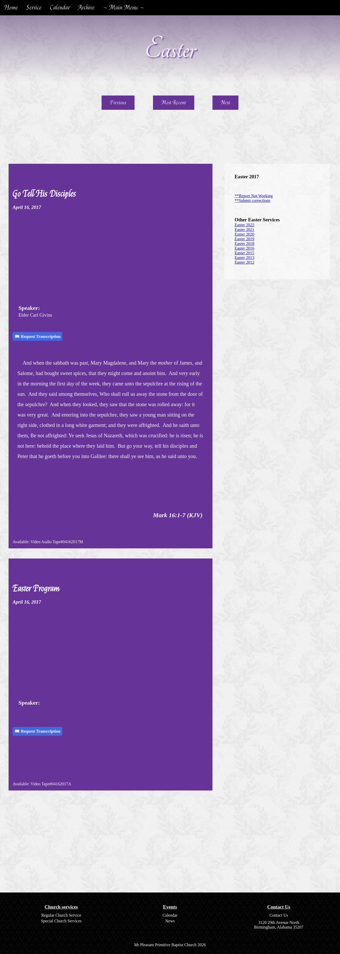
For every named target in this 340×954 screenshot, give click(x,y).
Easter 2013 (244, 257)
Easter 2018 (244, 243)
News (170, 921)
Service (34, 8)
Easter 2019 (244, 239)
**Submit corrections (252, 200)
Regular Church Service (61, 915)
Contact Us (278, 915)
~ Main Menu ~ (123, 8)
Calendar (60, 8)
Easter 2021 (244, 229)
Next (225, 102)
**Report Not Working (254, 196)
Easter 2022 (244, 225)
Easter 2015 (244, 253)
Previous (118, 102)
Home (11, 8)
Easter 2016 (244, 248)
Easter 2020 (244, 234)
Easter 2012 (244, 262)
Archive (86, 8)
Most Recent (173, 102)
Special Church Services (61, 921)
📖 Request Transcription (38, 336)
